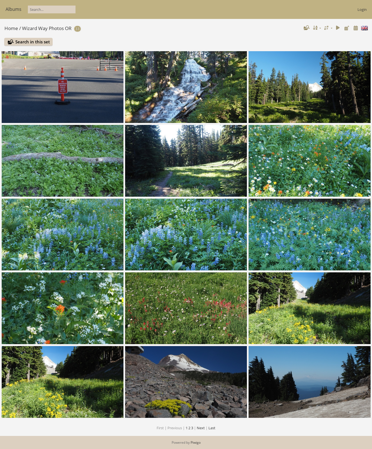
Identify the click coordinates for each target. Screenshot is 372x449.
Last (211, 427)
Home (11, 28)
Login (362, 9)
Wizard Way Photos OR (47, 28)
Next (201, 427)
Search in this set (32, 42)
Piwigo (196, 442)
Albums (13, 9)
